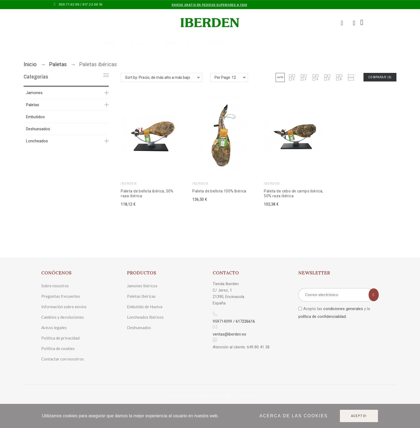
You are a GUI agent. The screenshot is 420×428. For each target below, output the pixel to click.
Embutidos (176, 43)
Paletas (141, 43)
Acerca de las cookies (294, 416)
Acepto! (359, 416)
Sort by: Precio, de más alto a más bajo (157, 77)
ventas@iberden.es (229, 334)
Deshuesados (261, 43)
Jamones (108, 43)
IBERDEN (129, 183)
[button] (280, 77)
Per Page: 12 (225, 77)
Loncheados (217, 43)
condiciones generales (343, 308)
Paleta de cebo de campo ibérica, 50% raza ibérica (293, 193)
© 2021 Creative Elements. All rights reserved (210, 396)
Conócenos (306, 43)
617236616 (245, 321)
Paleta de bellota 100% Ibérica (219, 191)
